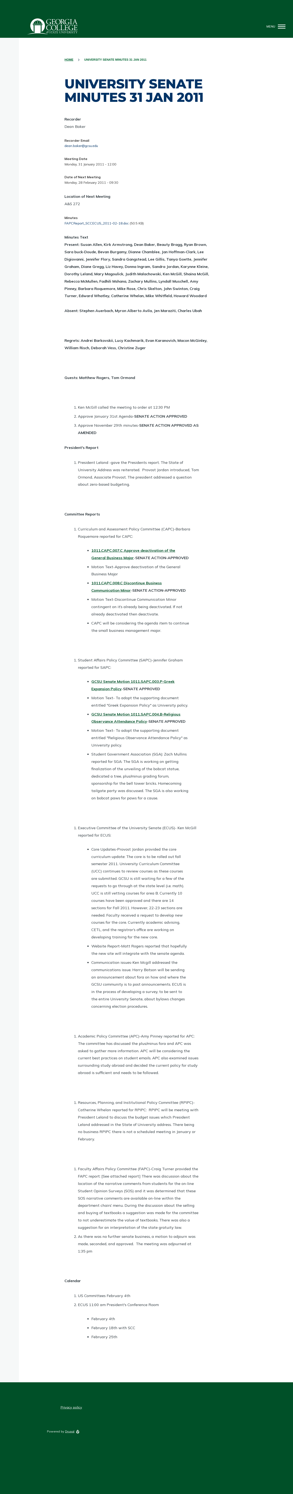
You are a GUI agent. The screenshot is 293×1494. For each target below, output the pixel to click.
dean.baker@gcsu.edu (81, 146)
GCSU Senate (52, 26)
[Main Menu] (275, 26)
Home (68, 59)
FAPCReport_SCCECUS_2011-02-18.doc (96, 223)
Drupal (70, 1431)
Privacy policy (71, 1407)
